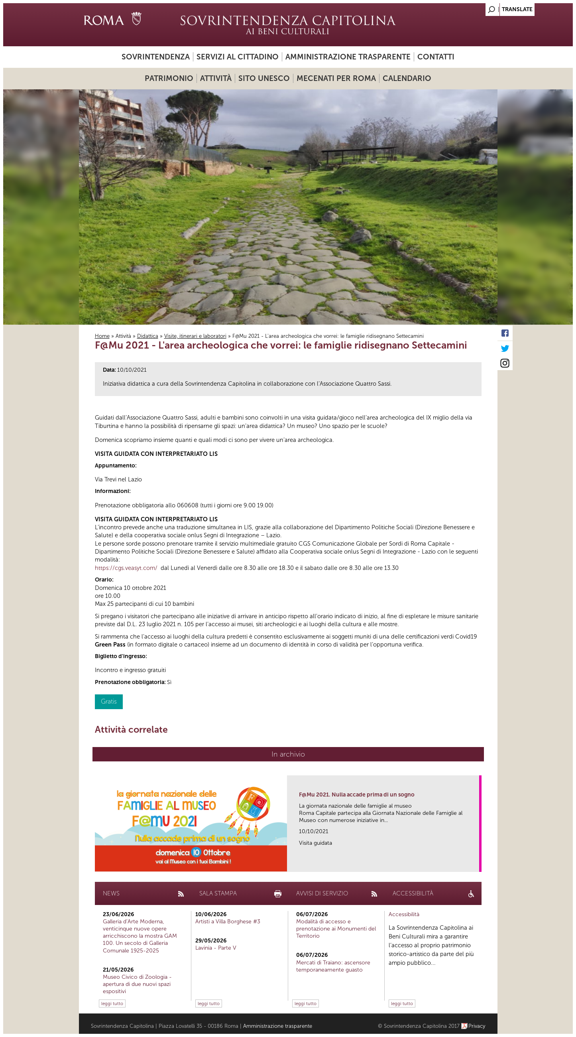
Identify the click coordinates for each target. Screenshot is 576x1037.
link (476, 863)
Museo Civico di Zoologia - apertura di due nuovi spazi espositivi (137, 984)
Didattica (147, 336)
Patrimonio (169, 78)
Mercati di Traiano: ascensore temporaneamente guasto (333, 966)
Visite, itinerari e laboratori (195, 336)
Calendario (407, 78)
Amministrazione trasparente (348, 56)
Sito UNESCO (264, 78)
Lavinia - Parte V (215, 947)
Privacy (477, 1026)
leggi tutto (112, 1003)
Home (102, 336)
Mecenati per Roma (336, 78)
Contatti (435, 56)
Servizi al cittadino (238, 56)
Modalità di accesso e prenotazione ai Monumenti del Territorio (336, 928)
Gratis (109, 701)
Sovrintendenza (156, 56)
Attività (216, 78)
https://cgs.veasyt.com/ (126, 568)
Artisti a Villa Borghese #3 (227, 921)
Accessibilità (404, 914)
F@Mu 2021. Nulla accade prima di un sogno (357, 794)
